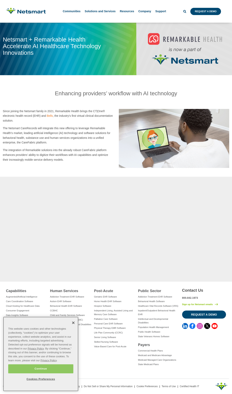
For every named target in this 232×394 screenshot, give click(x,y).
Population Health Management (153, 327)
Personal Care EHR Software (108, 323)
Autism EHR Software (60, 301)
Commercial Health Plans (150, 350)
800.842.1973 (190, 297)
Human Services (64, 291)
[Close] (73, 322)
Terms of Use (169, 386)
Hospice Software (102, 306)
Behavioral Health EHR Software (66, 306)
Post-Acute (103, 291)
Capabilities (16, 291)
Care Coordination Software (19, 301)
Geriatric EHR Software (105, 297)
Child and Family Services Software (67, 315)
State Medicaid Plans (148, 364)
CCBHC (54, 310)
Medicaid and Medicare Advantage (155, 355)
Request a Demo (205, 11)
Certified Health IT (189, 386)
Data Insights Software (17, 315)
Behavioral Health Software (151, 301)
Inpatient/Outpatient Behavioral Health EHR (156, 312)
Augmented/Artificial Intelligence (21, 297)
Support (160, 11)
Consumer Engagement (17, 310)
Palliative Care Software (105, 319)
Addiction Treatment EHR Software (67, 297)
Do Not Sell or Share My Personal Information (108, 386)
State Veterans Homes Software (153, 336)
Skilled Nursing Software (106, 342)
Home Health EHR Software (107, 301)
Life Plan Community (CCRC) (108, 332)
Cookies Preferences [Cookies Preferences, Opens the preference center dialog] (40, 379)
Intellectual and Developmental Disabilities (153, 321)
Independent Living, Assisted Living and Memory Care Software (113, 312)
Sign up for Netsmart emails (197, 304)
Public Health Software (149, 332)
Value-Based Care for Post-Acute (110, 346)
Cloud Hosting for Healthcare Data (23, 306)
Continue (40, 368)
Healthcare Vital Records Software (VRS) (158, 306)
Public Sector (149, 291)
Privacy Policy (36, 348)
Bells (50, 115)
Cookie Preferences (147, 386)
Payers (144, 345)
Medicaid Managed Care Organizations (157, 360)
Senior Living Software (105, 337)
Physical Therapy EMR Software (110, 328)
